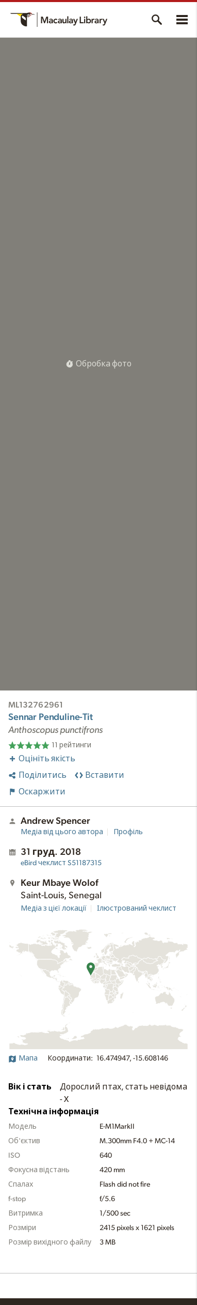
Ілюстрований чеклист (136, 908)
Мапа (23, 1058)
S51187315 (61, 863)
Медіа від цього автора (62, 832)
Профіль (128, 832)
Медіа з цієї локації (54, 908)
